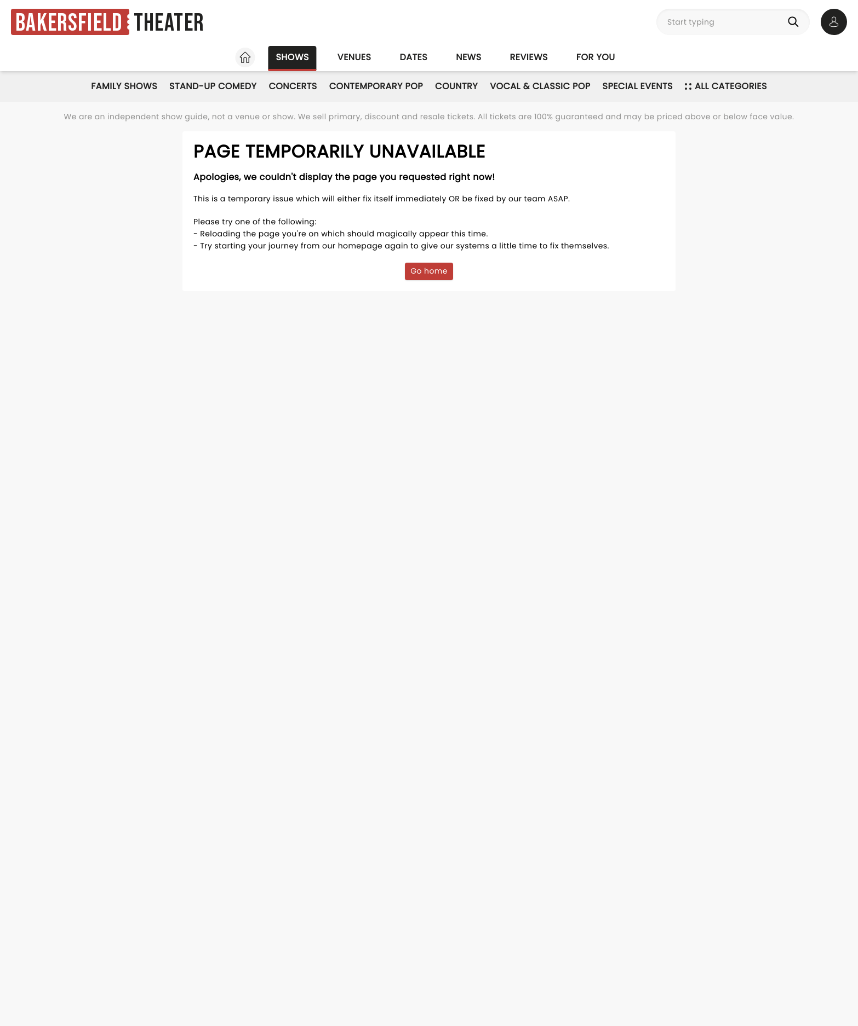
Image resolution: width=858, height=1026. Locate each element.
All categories (726, 86)
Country (456, 86)
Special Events (638, 86)
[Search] (795, 22)
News (468, 57)
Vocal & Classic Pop (540, 86)
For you (595, 57)
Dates (413, 57)
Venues (354, 57)
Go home (429, 270)
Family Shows (124, 86)
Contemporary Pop (376, 86)
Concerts (292, 86)
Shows (292, 57)
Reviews (529, 57)
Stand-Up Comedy (212, 86)
